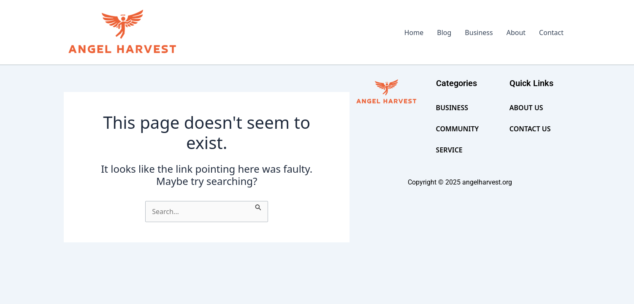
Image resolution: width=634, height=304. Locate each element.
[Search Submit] (258, 206)
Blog (444, 32)
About (516, 32)
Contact (551, 32)
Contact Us (530, 128)
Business (479, 32)
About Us (526, 107)
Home (414, 32)
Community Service (457, 139)
